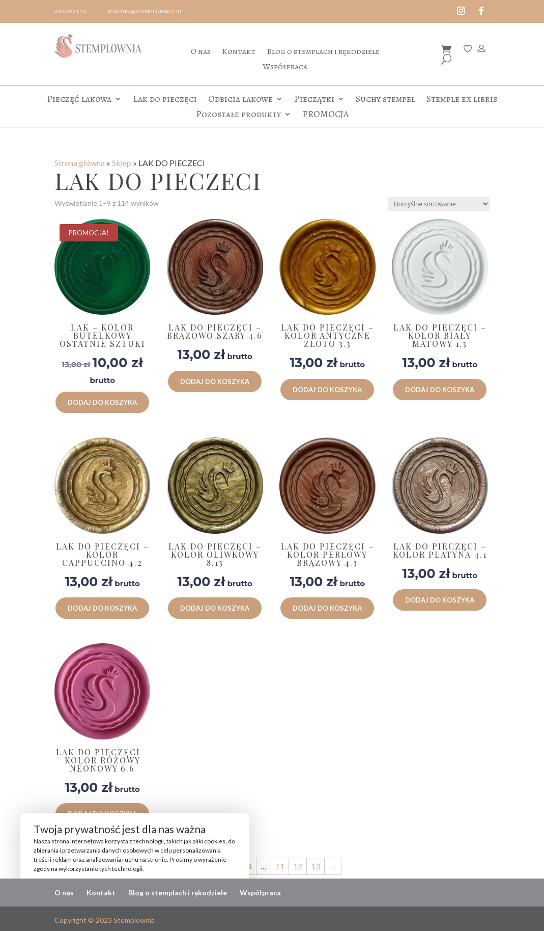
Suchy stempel (385, 100)
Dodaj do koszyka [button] (102, 402)
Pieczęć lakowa (79, 100)
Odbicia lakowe (240, 100)
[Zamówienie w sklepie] (439, 204)
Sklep (121, 163)
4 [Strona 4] (249, 866)
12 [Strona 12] (297, 866)
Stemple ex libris (461, 100)
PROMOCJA (325, 115)
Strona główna (79, 163)
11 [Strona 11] (279, 866)
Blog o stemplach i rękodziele (323, 52)
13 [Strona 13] (315, 866)
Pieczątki (314, 100)
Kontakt (238, 52)
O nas (201, 52)
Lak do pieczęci (165, 100)
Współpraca (285, 67)
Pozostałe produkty (238, 115)
